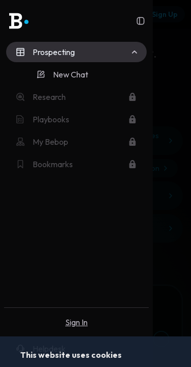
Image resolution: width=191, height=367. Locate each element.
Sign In (76, 322)
